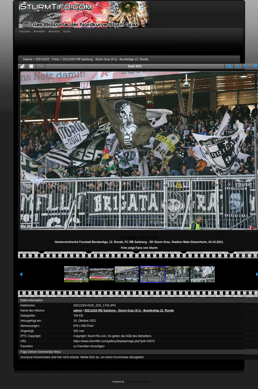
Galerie (27, 59)
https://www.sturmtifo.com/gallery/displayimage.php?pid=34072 (114, 341)
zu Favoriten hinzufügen (88, 346)
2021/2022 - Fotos (47, 59)
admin (77, 310)
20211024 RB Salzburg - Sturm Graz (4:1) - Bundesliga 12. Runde (105, 59)
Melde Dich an (89, 357)
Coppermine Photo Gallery (137, 381)
